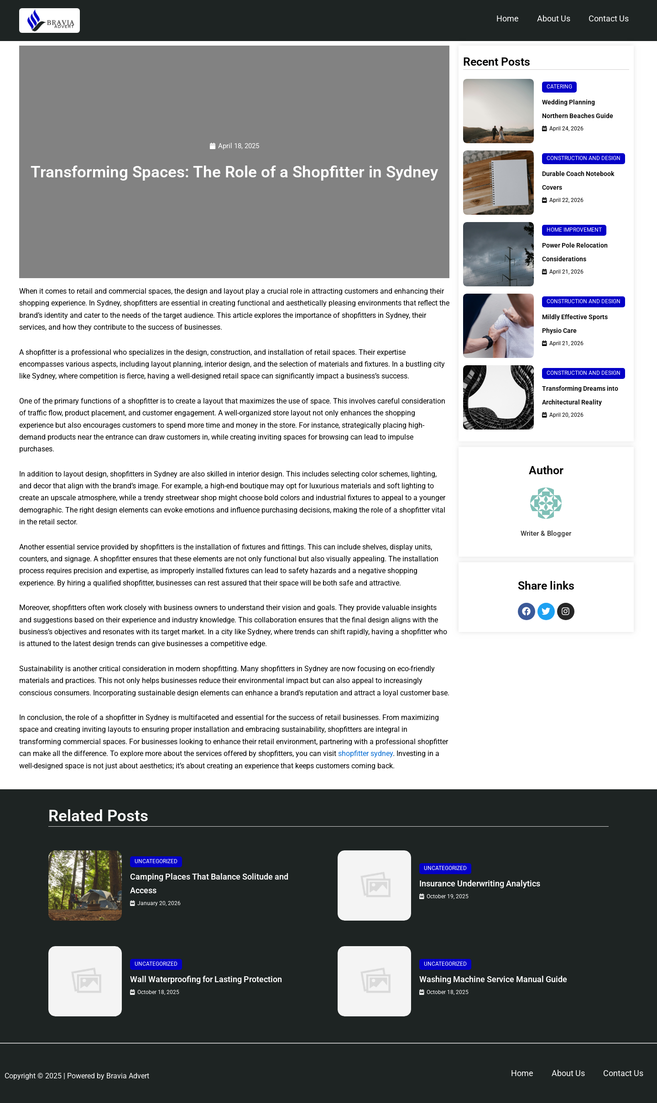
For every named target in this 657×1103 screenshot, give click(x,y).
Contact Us (609, 18)
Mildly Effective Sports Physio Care (579, 332)
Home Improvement (574, 238)
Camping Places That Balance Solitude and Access (216, 883)
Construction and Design (583, 166)
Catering (559, 84)
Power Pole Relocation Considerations (579, 260)
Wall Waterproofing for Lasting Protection (198, 979)
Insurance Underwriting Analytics (493, 884)
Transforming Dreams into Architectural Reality (582, 403)
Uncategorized (156, 862)
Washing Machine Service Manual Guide (508, 979)
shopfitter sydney (365, 754)
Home (507, 18)
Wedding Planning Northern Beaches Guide (571, 113)
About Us (553, 18)
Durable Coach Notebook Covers (582, 188)
